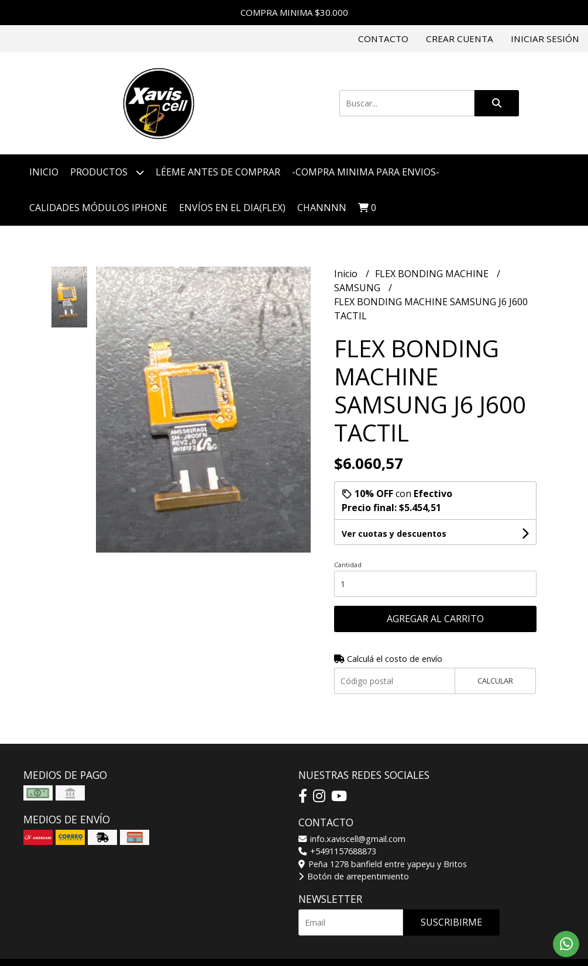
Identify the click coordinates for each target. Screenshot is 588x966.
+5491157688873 (337, 851)
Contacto (383, 38)
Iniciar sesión (545, 38)
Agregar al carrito (435, 618)
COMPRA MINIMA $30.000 (294, 12)
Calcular (495, 680)
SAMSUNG (358, 287)
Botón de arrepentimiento (353, 876)
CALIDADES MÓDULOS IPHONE (98, 207)
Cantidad (348, 564)
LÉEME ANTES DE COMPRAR (218, 171)
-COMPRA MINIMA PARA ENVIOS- (365, 171)
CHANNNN (321, 207)
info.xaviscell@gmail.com (351, 838)
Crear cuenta (459, 38)
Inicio (44, 171)
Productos (107, 172)
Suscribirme (451, 922)
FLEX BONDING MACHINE (433, 273)
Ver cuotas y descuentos (394, 533)
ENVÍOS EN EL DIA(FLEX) (232, 207)
